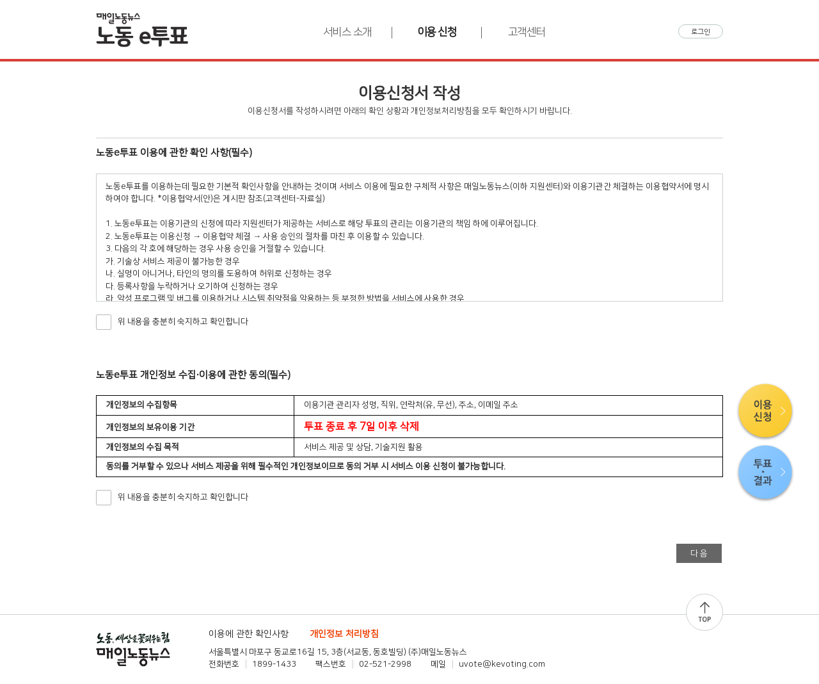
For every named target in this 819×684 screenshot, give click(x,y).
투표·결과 (765, 473)
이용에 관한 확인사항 (249, 634)
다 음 (699, 553)
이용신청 (765, 411)
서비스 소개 (347, 32)
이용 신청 (437, 32)
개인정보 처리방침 (344, 634)
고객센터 (526, 32)
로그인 (700, 32)
